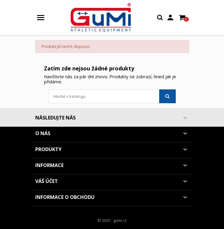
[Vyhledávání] (112, 96)
